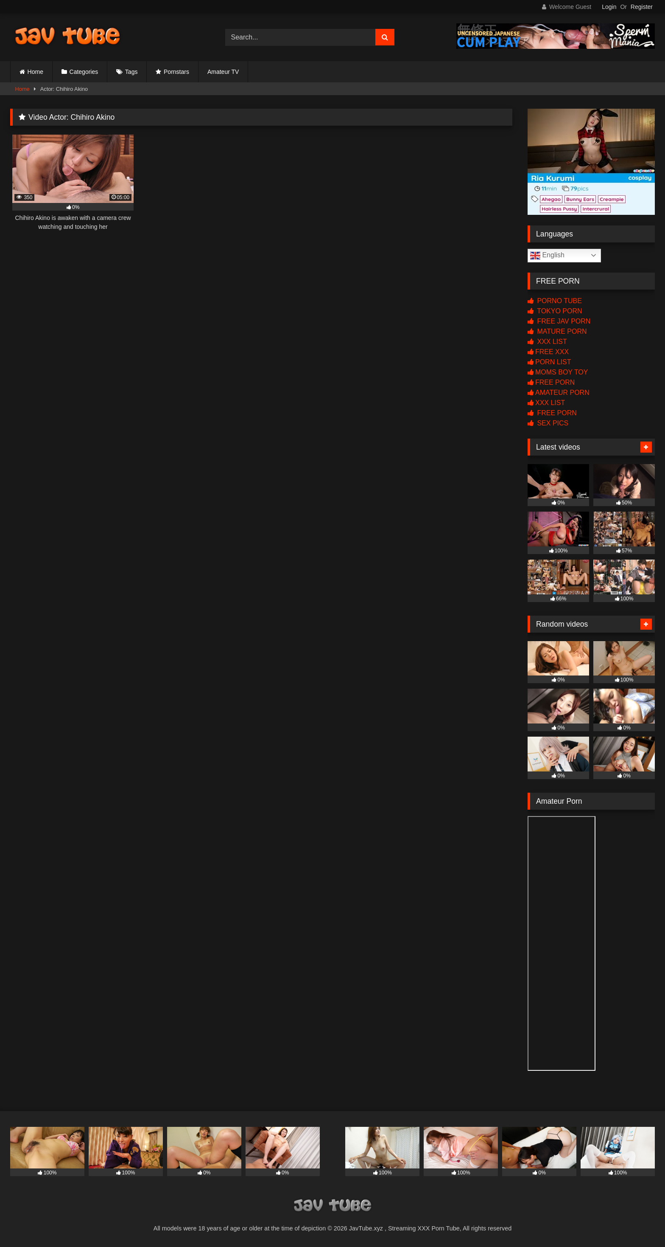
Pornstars (176, 71)
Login (609, 6)
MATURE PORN (557, 331)
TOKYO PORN (555, 311)
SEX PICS (548, 423)
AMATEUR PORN (559, 392)
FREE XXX (548, 351)
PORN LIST (549, 362)
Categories (84, 71)
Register (642, 6)
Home (35, 71)
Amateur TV (223, 71)
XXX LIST (547, 341)
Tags (131, 71)
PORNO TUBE (555, 300)
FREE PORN (551, 382)
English (547, 256)
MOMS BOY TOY (558, 372)
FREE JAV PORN (559, 321)
